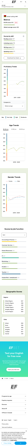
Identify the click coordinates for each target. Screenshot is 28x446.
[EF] (14, 2)
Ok (20, 443)
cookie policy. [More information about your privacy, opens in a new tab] (13, 440)
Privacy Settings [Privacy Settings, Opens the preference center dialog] (7, 443)
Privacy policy (5, 424)
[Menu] (25, 6)
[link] (7, 6)
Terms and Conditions (7, 427)
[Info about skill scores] (23, 36)
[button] (2, 2)
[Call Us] (25, 1)
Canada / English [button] (6, 420)
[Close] (26, 431)
